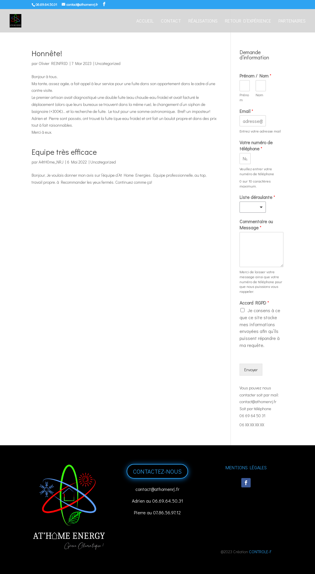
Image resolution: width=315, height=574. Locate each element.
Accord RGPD (254, 303)
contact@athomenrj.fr (258, 401)
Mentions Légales (246, 467)
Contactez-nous (157, 471)
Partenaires (292, 21)
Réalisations (203, 21)
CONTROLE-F (260, 551)
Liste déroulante (257, 197)
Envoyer (251, 369)
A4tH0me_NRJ (51, 162)
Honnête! (47, 53)
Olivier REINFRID (53, 63)
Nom (259, 94)
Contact (171, 21)
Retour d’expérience (248, 21)
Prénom (244, 97)
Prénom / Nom (255, 76)
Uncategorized (108, 63)
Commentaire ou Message (256, 225)
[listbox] (253, 207)
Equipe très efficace (64, 152)
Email (246, 111)
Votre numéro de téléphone (256, 146)
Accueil (145, 21)
